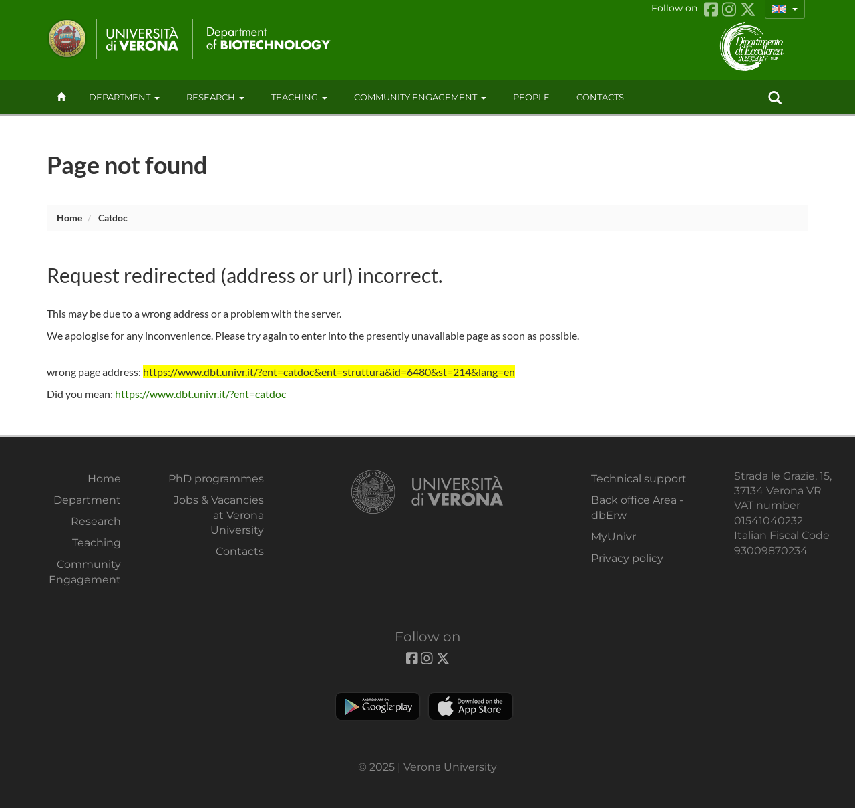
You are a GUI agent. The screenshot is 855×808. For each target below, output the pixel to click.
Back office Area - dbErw (637, 507)
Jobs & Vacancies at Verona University (219, 515)
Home (69, 217)
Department (124, 97)
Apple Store (470, 706)
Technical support (639, 478)
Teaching (299, 97)
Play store (377, 706)
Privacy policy (627, 558)
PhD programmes (216, 478)
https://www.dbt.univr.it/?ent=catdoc (200, 393)
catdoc (113, 217)
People (531, 97)
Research (215, 97)
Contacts (240, 551)
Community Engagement (420, 97)
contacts (600, 97)
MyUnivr (613, 536)
